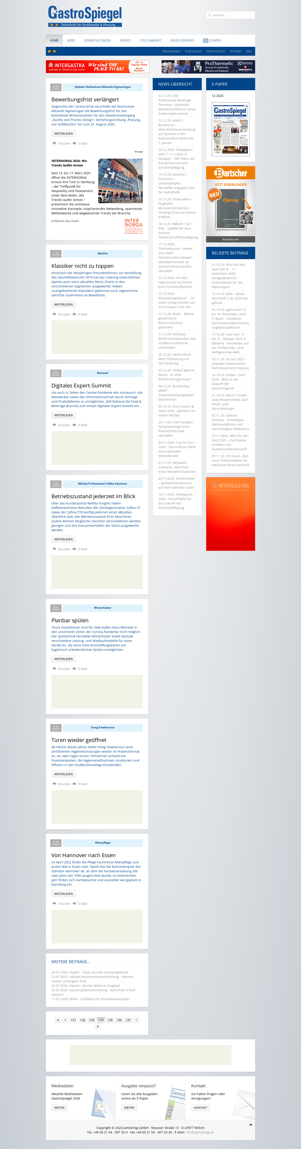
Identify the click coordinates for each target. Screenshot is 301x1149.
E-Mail (79, 143)
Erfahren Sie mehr (65, 221)
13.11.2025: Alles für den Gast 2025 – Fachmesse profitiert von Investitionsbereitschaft (230, 442)
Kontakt (235, 51)
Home (54, 41)
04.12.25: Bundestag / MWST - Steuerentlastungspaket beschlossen (176, 392)
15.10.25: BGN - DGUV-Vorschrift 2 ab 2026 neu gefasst (230, 298)
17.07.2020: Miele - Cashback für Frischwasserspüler (90, 999)
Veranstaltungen (97, 41)
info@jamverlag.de (200, 1132)
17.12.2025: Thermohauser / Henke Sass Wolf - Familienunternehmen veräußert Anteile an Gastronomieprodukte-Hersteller (175, 257)
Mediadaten (171, 51)
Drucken (61, 143)
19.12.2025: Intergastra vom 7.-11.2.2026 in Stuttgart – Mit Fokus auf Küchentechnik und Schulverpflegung (176, 158)
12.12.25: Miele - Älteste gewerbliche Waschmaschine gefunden (176, 320)
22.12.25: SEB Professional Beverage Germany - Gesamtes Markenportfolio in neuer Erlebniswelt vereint (177, 105)
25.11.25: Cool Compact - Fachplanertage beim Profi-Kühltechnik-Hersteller (176, 429)
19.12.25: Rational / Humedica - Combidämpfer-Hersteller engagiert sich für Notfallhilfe (176, 183)
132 (82, 1020)
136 (119, 1020)
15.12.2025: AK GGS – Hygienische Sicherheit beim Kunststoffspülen (175, 282)
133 (91, 1020)
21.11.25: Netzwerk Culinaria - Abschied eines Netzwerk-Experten (177, 467)
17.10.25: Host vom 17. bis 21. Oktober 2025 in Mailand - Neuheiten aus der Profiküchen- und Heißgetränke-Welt (230, 343)
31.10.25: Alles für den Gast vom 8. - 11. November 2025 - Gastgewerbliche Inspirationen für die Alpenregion (228, 275)
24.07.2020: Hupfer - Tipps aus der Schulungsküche (89, 972)
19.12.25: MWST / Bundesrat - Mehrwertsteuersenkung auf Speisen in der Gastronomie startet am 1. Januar (176, 131)
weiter (59, 1108)
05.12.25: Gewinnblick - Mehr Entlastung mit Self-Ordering (175, 358)
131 (73, 1020)
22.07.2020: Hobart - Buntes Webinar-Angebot (85, 985)
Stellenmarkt (150, 41)
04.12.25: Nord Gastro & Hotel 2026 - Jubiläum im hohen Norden (176, 410)
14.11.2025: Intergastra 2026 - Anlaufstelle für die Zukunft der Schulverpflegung (175, 501)
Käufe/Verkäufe (182, 41)
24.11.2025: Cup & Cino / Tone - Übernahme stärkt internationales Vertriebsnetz (177, 449)
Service (125, 41)
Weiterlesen (63, 133)
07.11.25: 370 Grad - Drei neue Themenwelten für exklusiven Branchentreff (230, 460)
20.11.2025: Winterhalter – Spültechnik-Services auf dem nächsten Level (176, 483)
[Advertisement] (97, 337)
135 (110, 1020)
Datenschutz (216, 51)
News (71, 41)
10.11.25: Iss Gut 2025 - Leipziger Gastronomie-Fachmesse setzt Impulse (230, 363)
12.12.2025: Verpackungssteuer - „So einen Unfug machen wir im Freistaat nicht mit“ (176, 300)
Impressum (193, 51)
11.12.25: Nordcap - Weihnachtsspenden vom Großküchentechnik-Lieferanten (177, 341)
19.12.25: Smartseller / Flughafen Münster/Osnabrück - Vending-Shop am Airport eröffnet (177, 208)
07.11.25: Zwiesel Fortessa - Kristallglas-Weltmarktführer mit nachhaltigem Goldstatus (230, 422)
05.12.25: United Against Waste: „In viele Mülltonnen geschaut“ (176, 374)
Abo (249, 51)
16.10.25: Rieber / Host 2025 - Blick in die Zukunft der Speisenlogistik (228, 381)
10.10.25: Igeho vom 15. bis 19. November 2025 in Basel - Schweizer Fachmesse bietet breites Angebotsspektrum (230, 318)
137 (128, 1020)
